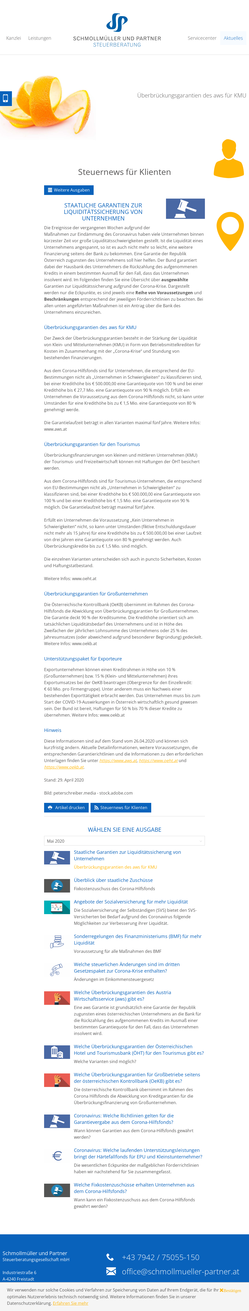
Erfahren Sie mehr (70, 1303)
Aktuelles (233, 38)
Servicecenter (202, 38)
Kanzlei (13, 38)
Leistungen (39, 38)
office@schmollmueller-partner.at (180, 1271)
